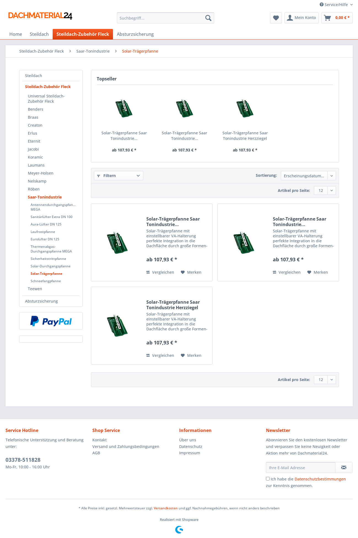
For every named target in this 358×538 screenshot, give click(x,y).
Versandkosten (166, 508)
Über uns (187, 439)
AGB (96, 452)
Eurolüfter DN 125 (45, 239)
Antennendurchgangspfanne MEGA (54, 207)
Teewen (35, 288)
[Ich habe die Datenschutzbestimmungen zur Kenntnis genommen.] (268, 478)
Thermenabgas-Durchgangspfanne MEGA (51, 249)
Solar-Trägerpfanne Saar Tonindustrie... (124, 135)
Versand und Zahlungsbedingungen (125, 446)
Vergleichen (160, 272)
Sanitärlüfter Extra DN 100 (51, 216)
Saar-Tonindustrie (45, 197)
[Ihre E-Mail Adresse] (300, 467)
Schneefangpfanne (46, 281)
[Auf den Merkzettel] (191, 272)
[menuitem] (165, 20)
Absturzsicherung (41, 301)
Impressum (189, 452)
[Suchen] (208, 17)
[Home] (16, 34)
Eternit (34, 141)
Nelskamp (37, 181)
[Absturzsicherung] (135, 34)
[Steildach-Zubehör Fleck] (83, 34)
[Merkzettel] (276, 17)
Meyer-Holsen (40, 173)
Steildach (33, 75)
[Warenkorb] (337, 17)
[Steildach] (39, 34)
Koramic (35, 157)
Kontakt (99, 439)
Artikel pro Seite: (294, 190)
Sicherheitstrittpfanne (48, 258)
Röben (34, 189)
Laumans (36, 165)
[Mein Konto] (301, 17)
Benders (35, 109)
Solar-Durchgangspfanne (51, 266)
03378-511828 (23, 459)
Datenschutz (190, 446)
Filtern (106, 175)
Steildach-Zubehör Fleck (48, 86)
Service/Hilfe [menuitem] (334, 4)
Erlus (32, 133)
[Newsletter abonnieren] (343, 467)
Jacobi (33, 149)
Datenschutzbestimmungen (320, 479)
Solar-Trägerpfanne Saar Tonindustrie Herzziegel (245, 135)
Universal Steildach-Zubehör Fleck (46, 98)
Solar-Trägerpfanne (46, 273)
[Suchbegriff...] (165, 17)
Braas (33, 117)
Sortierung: (266, 175)
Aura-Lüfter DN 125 (46, 224)
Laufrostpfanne (43, 231)
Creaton (35, 125)
